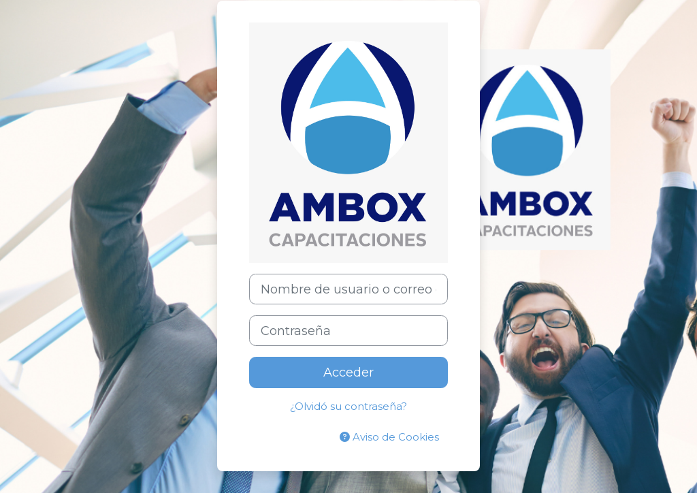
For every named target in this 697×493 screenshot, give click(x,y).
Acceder (348, 372)
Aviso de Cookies (389, 437)
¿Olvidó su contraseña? (348, 406)
